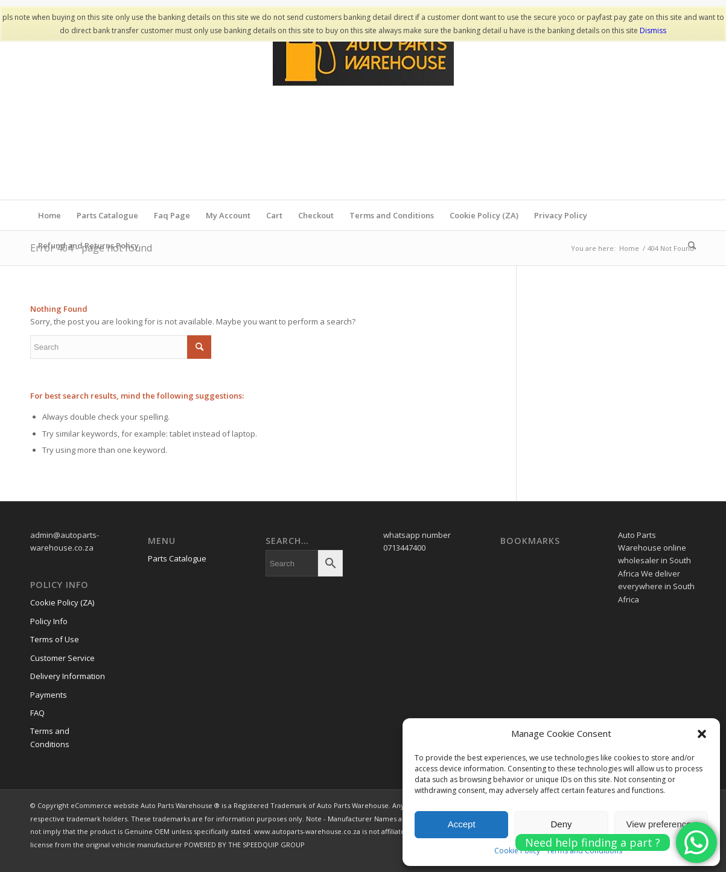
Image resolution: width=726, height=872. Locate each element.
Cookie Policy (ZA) (484, 215)
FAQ (37, 712)
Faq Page (172, 215)
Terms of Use (54, 639)
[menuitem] (688, 245)
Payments (48, 694)
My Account (228, 215)
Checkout (316, 215)
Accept (462, 824)
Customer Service (62, 657)
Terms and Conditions (391, 215)
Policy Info (49, 621)
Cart (274, 215)
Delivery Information (67, 676)
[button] (702, 734)
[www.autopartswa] (363, 109)
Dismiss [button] (653, 30)
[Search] (688, 245)
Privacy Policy (560, 215)
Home (49, 215)
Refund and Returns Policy (88, 245)
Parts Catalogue (107, 215)
